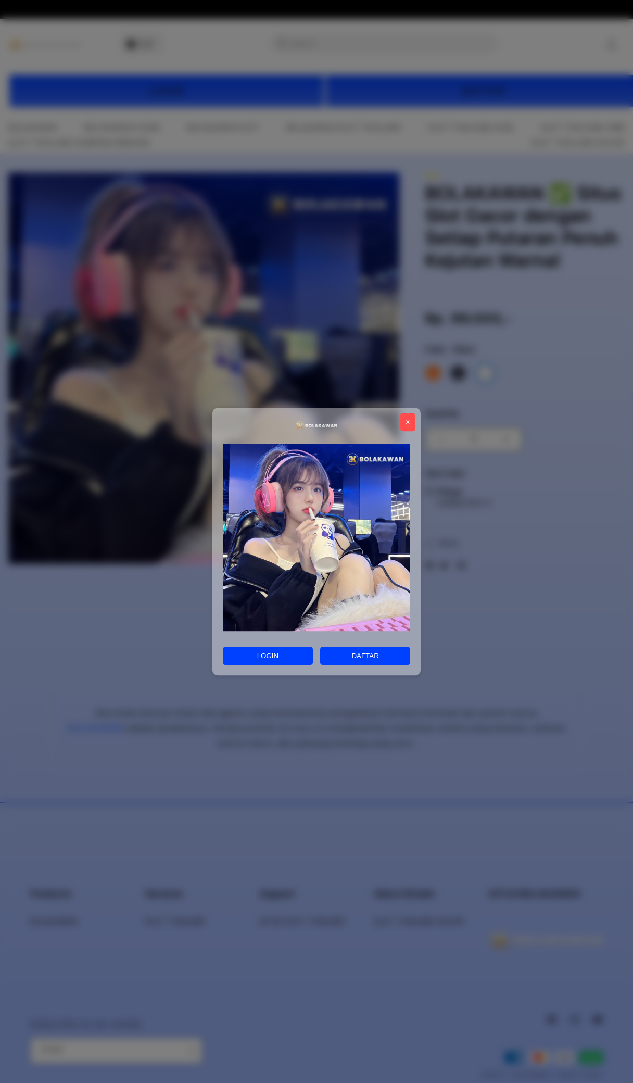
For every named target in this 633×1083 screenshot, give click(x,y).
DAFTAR (364, 656)
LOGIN (267, 656)
